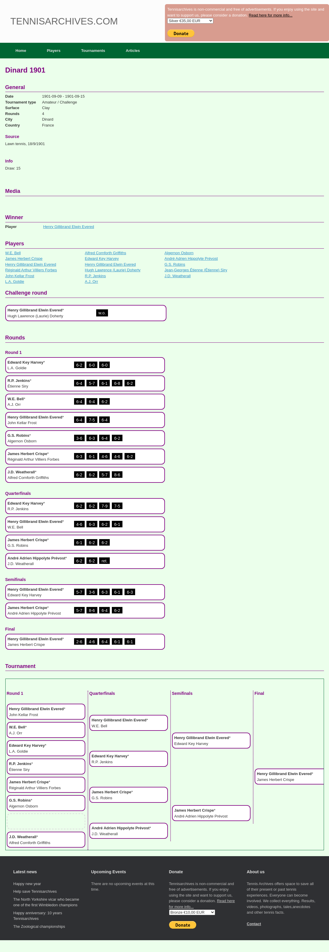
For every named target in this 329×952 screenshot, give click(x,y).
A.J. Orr (91, 281)
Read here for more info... (270, 15)
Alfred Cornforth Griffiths (105, 253)
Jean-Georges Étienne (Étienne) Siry (196, 270)
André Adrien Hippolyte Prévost (191, 258)
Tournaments (93, 50)
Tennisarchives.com (64, 21)
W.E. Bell (13, 253)
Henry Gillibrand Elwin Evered (68, 226)
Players (53, 50)
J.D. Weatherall (178, 276)
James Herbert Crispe (23, 258)
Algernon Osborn (179, 253)
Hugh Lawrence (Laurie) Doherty (113, 270)
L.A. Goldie (14, 281)
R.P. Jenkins (95, 276)
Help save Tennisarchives (35, 891)
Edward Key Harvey (102, 258)
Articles (133, 50)
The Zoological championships (39, 926)
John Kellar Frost (19, 276)
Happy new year (27, 884)
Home (21, 50)
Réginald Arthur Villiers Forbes (31, 270)
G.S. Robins (175, 264)
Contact (254, 924)
